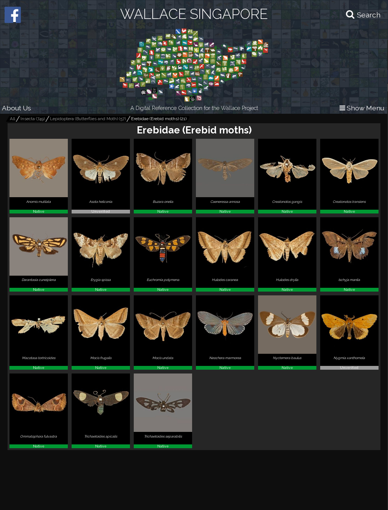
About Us (16, 108)
